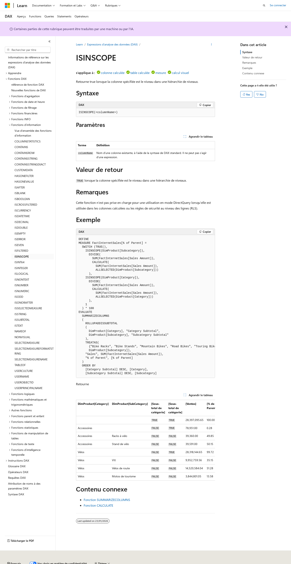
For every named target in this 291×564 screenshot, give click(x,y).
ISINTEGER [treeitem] (21, 268)
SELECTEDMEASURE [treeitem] (27, 343)
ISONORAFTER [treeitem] (24, 302)
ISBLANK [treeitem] (20, 193)
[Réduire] (49, 41)
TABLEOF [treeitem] (20, 365)
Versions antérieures (75, 562)
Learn (79, 44)
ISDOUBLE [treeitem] (21, 227)
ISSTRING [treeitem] (20, 314)
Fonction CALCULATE (98, 505)
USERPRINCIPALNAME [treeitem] (28, 388)
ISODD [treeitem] (19, 297)
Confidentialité (136, 562)
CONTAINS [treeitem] (21, 147)
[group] (145, 306)
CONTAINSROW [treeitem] (25, 153)
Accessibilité (259, 562)
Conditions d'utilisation (233, 562)
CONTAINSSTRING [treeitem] (26, 158)
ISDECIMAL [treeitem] (22, 222)
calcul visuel (180, 72)
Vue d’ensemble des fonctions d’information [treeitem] (33, 133)
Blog (95, 562)
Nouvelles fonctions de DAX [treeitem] (28, 90)
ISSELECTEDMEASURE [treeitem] (28, 308)
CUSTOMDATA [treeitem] (24, 170)
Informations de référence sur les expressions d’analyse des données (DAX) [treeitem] (29, 62)
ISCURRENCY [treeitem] (23, 210)
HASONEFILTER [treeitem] (24, 176)
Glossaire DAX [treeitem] (16, 466)
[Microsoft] (7, 5)
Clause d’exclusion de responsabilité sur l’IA (31, 562)
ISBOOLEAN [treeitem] (22, 199)
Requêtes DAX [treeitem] (17, 478)
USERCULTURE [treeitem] (24, 371)
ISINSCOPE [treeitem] (22, 256)
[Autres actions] (211, 44)
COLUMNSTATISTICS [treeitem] (28, 141)
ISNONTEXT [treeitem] (22, 279)
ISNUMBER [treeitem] (21, 285)
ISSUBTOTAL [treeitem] (22, 320)
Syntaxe (247, 52)
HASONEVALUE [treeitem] (24, 181)
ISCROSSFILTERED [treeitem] (26, 204)
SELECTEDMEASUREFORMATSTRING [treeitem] (34, 351)
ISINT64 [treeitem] (19, 262)
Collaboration (114, 562)
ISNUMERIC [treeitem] (22, 291)
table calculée (140, 72)
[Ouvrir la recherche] (264, 5)
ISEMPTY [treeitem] (20, 233)
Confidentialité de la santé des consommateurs (182, 562)
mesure (160, 72)
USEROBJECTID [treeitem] (24, 382)
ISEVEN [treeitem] (19, 245)
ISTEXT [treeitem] (19, 325)
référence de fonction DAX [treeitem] (27, 84)
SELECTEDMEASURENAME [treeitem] (31, 359)
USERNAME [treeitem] (22, 376)
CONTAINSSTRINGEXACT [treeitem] (30, 164)
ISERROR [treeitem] (20, 239)
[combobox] (28, 50)
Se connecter (278, 5)
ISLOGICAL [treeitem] (21, 274)
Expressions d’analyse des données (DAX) (112, 44)
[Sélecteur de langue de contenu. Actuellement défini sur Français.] (14, 552)
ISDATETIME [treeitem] (22, 216)
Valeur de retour (252, 57)
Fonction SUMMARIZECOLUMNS (107, 500)
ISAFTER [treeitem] (20, 187)
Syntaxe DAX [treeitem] (16, 494)
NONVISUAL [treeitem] (22, 337)
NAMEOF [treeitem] (20, 331)
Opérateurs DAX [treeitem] (18, 472)
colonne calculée (112, 72)
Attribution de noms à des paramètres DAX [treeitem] (24, 486)
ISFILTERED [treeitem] (21, 251)
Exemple (247, 68)
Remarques (249, 62)
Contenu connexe (253, 73)
